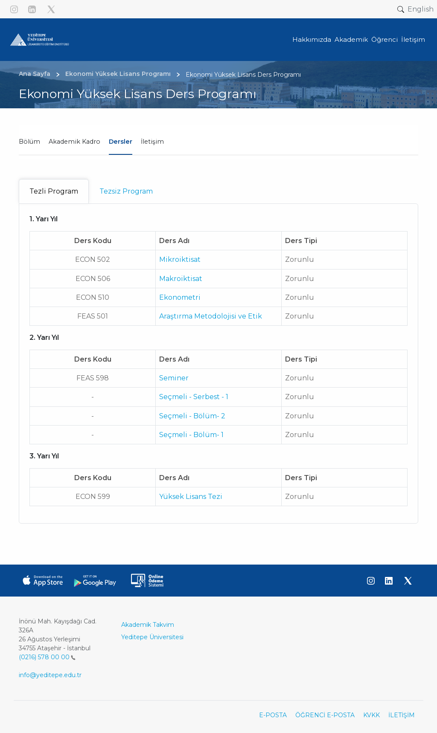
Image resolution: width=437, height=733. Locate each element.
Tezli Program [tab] (53, 191)
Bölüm (29, 141)
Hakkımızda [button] (311, 39)
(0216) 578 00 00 (47, 657)
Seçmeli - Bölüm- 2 (192, 416)
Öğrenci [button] (384, 39)
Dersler (120, 141)
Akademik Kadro (74, 141)
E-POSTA (273, 715)
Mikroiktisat (180, 259)
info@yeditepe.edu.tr (50, 675)
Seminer (174, 378)
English (421, 9)
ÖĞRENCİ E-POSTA (325, 715)
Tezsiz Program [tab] (126, 191)
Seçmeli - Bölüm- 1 (191, 435)
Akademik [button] (351, 39)
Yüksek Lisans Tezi (190, 497)
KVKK (371, 715)
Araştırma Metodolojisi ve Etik (210, 316)
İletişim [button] (413, 39)
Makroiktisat (180, 279)
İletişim (152, 141)
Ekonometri (180, 297)
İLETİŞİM (401, 715)
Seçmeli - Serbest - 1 (193, 397)
